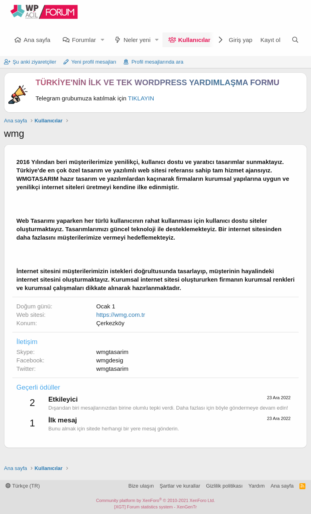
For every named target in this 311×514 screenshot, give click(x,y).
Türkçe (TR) (23, 486)
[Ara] (295, 39)
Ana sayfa (37, 39)
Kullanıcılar (194, 39)
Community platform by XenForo (155, 500)
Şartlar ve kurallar (180, 486)
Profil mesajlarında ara (157, 62)
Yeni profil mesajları (94, 62)
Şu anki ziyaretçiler (34, 62)
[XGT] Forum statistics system (155, 506)
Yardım (256, 486)
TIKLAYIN (141, 98)
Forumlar (84, 39)
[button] (102, 39)
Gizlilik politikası (224, 486)
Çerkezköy (110, 323)
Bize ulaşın (141, 486)
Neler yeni (137, 39)
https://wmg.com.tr (120, 314)
